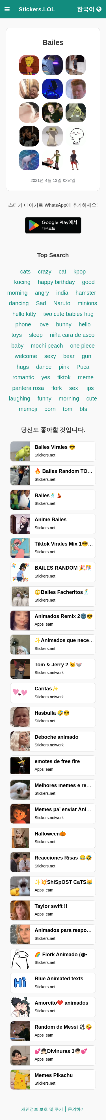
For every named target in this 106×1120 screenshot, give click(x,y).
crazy (44, 271)
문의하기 (76, 1109)
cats (25, 271)
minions (87, 303)
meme (86, 377)
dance (44, 367)
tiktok (64, 377)
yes (45, 377)
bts (83, 409)
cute (91, 398)
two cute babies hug (68, 314)
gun (86, 356)
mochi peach (47, 346)
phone (23, 324)
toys (17, 335)
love (43, 324)
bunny (64, 324)
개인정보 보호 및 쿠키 (42, 1109)
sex (73, 388)
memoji (28, 409)
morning (69, 398)
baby (17, 346)
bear (69, 356)
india (62, 293)
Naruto (61, 303)
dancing (19, 303)
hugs (24, 367)
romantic (24, 377)
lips (89, 388)
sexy (50, 356)
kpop (79, 271)
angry (42, 293)
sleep (36, 335)
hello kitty (24, 314)
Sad (41, 303)
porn (50, 409)
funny (44, 398)
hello (84, 324)
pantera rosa (28, 388)
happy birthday (57, 282)
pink (64, 367)
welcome (26, 356)
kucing (22, 282)
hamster (85, 293)
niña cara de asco (72, 335)
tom (67, 409)
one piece (82, 346)
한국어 (89, 9)
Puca (83, 367)
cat (62, 271)
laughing (20, 398)
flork (56, 388)
